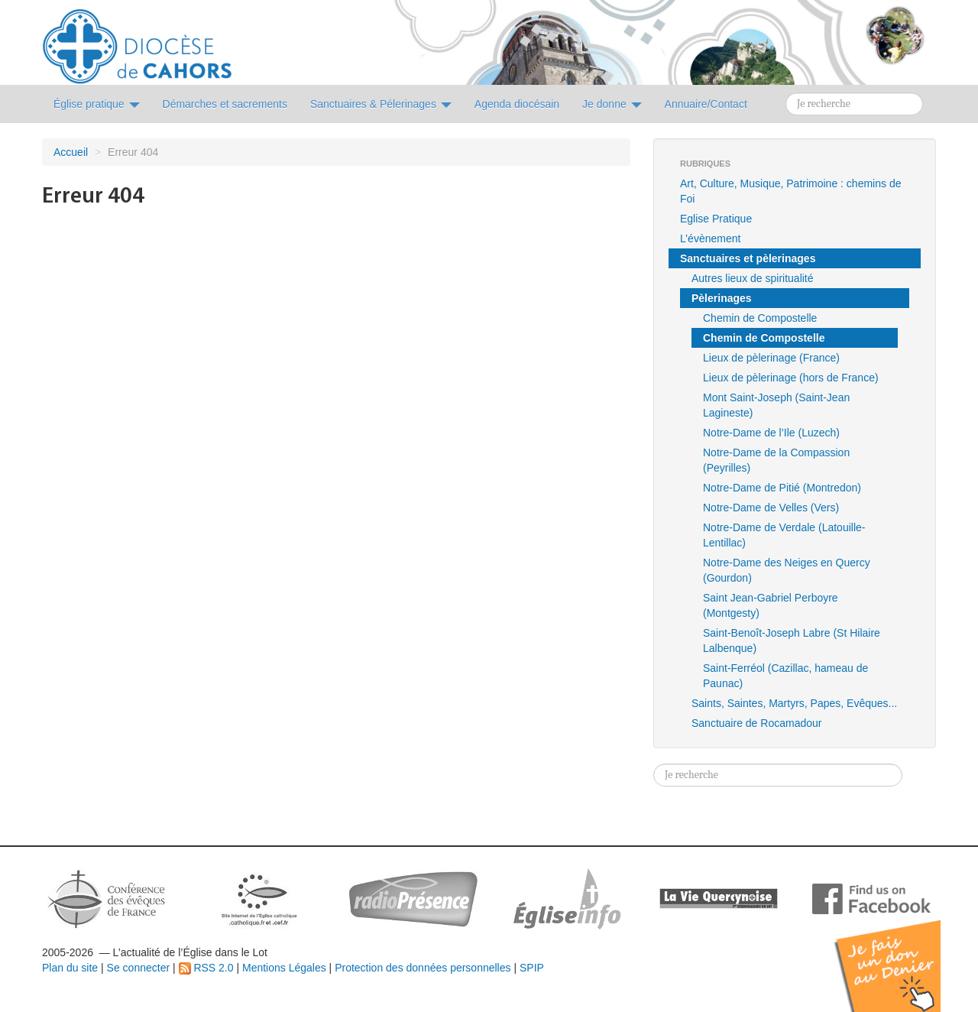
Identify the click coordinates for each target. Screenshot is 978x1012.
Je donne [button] (612, 104)
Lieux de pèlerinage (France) (771, 358)
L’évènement (710, 238)
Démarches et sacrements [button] (225, 104)
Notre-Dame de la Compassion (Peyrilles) (776, 460)
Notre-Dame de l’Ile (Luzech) (771, 433)
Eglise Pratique (716, 218)
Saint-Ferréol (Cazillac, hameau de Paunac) (785, 675)
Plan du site (70, 968)
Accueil (70, 152)
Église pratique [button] (96, 104)
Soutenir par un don (901, 954)
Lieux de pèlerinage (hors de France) (791, 377)
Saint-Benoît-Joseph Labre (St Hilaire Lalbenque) (791, 640)
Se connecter (138, 968)
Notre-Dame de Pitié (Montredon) (782, 488)
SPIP (532, 968)
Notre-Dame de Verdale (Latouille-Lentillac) (784, 535)
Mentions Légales (284, 968)
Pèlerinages (721, 298)
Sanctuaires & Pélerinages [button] (381, 104)
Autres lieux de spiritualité (752, 278)
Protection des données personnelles (422, 968)
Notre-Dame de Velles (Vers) (771, 507)
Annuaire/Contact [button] (706, 104)
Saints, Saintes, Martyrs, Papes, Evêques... (794, 703)
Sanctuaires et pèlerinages (747, 258)
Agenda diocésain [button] (516, 104)
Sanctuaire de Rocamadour (756, 723)
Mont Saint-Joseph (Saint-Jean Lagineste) (776, 405)
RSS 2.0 (206, 968)
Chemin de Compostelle (760, 318)
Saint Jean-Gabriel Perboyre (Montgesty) (770, 605)
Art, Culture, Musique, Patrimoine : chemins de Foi (790, 191)
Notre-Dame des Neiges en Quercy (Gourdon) (786, 570)
